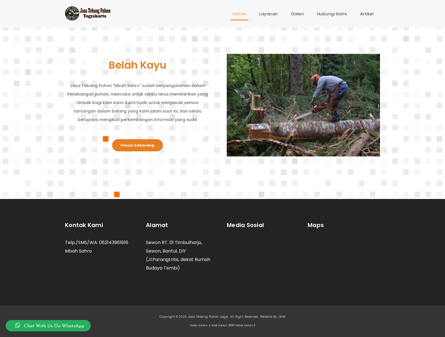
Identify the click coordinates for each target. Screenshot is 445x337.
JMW (282, 317)
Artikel (367, 14)
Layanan (268, 14)
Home (240, 14)
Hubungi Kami (332, 14)
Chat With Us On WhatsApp (48, 325)
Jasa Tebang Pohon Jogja (208, 317)
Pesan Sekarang (137, 145)
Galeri (297, 14)
